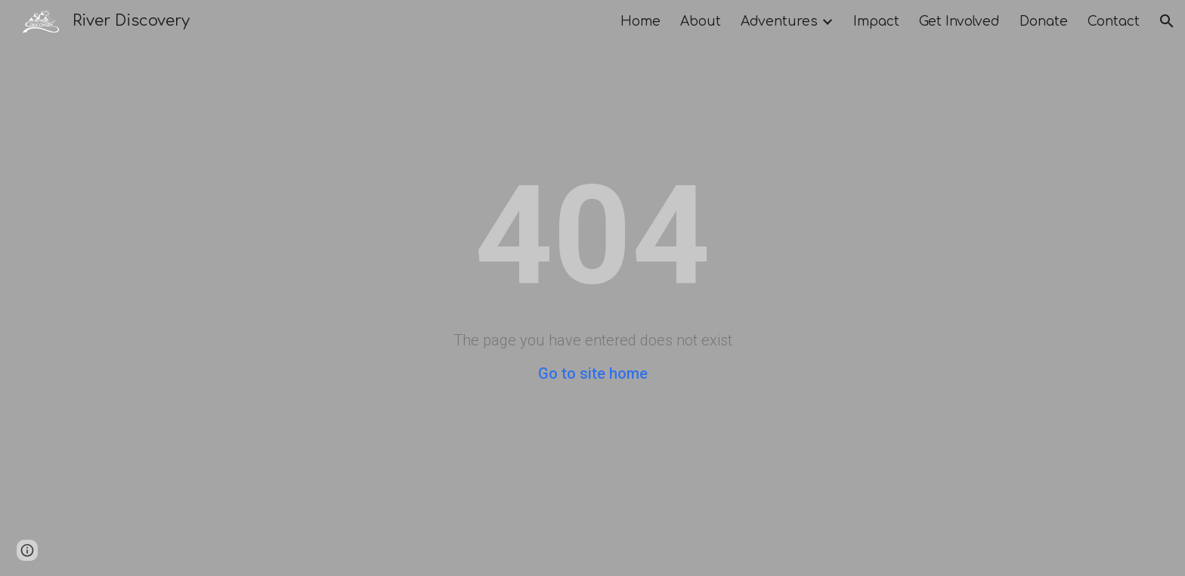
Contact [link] (1114, 21)
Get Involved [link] (959, 21)
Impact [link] (876, 21)
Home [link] (640, 21)
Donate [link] (1043, 21)
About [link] (700, 21)
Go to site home (593, 373)
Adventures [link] (779, 21)
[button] (1167, 21)
